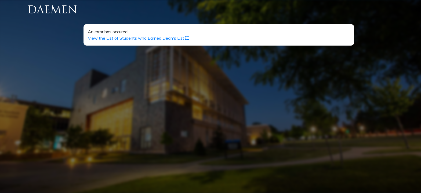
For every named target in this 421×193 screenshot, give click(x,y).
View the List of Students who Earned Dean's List (139, 38)
